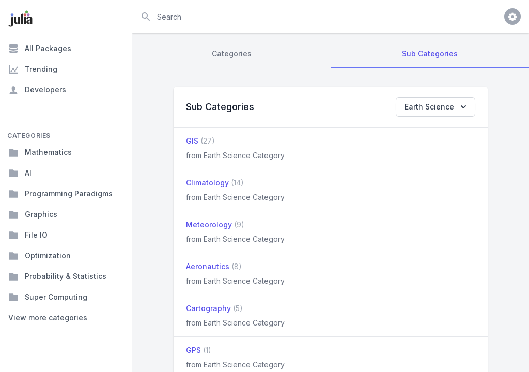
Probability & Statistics (57, 276)
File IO (28, 235)
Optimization (39, 256)
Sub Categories (430, 53)
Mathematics (40, 152)
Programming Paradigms (60, 194)
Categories (232, 53)
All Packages (39, 48)
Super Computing (47, 297)
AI (20, 173)
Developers (37, 90)
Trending (32, 69)
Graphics (32, 214)
